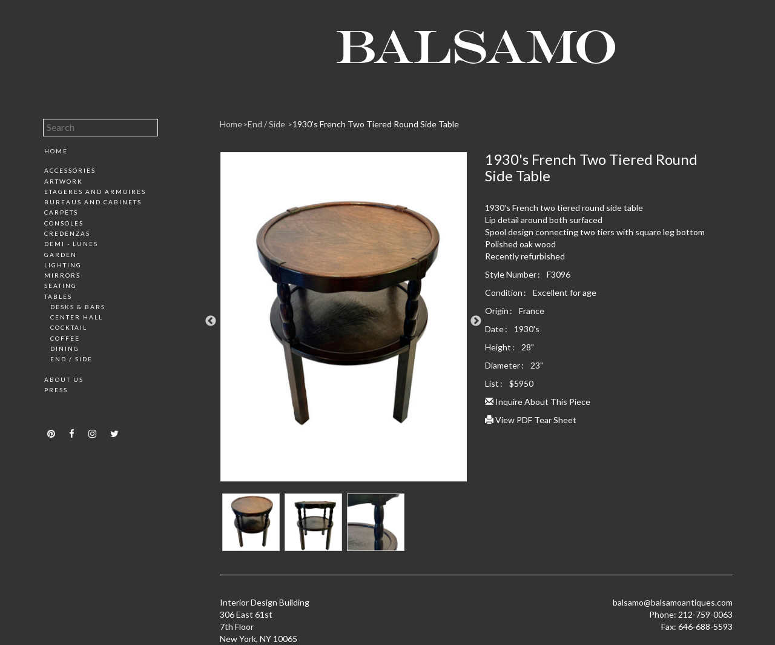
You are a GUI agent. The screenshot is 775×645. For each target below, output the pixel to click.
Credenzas (67, 233)
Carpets (61, 212)
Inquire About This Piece (537, 401)
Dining (64, 348)
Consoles (64, 223)
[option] (343, 321)
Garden (60, 254)
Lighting (63, 265)
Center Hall (76, 317)
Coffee (65, 338)
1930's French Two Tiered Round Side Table (375, 124)
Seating (60, 285)
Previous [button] (211, 321)
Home (56, 151)
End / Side (71, 359)
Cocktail (68, 327)
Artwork (63, 181)
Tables (58, 296)
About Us (64, 379)
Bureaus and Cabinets (93, 202)
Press (56, 389)
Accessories (70, 170)
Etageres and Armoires (95, 191)
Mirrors (62, 275)
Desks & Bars (77, 306)
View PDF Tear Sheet (530, 420)
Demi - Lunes (71, 243)
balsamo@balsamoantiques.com (673, 602)
